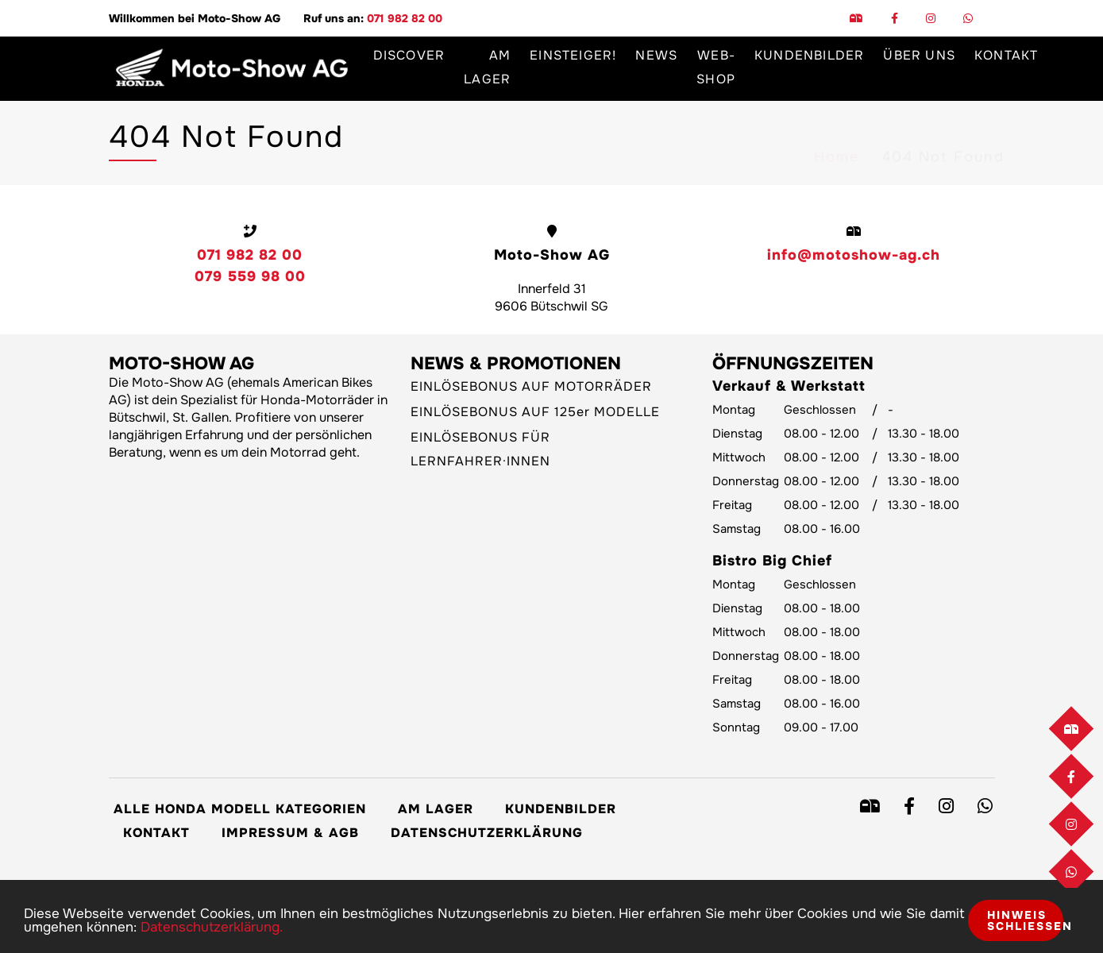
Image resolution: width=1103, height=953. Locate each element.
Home (836, 143)
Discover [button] (409, 55)
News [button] (656, 55)
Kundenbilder (809, 55)
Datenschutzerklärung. (212, 927)
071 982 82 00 (404, 18)
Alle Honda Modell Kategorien (240, 809)
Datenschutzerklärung (487, 832)
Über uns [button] (919, 55)
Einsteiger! (573, 55)
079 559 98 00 (250, 276)
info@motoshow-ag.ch (853, 255)
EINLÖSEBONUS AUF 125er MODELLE (535, 411)
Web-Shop (715, 67)
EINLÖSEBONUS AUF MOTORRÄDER (531, 386)
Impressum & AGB (290, 832)
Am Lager (487, 67)
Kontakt (1006, 55)
